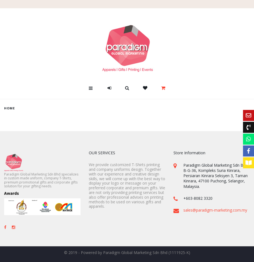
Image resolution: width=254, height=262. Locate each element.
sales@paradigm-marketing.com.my (215, 210)
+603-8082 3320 (197, 198)
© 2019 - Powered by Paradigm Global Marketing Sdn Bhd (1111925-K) (127, 252)
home (9, 108)
